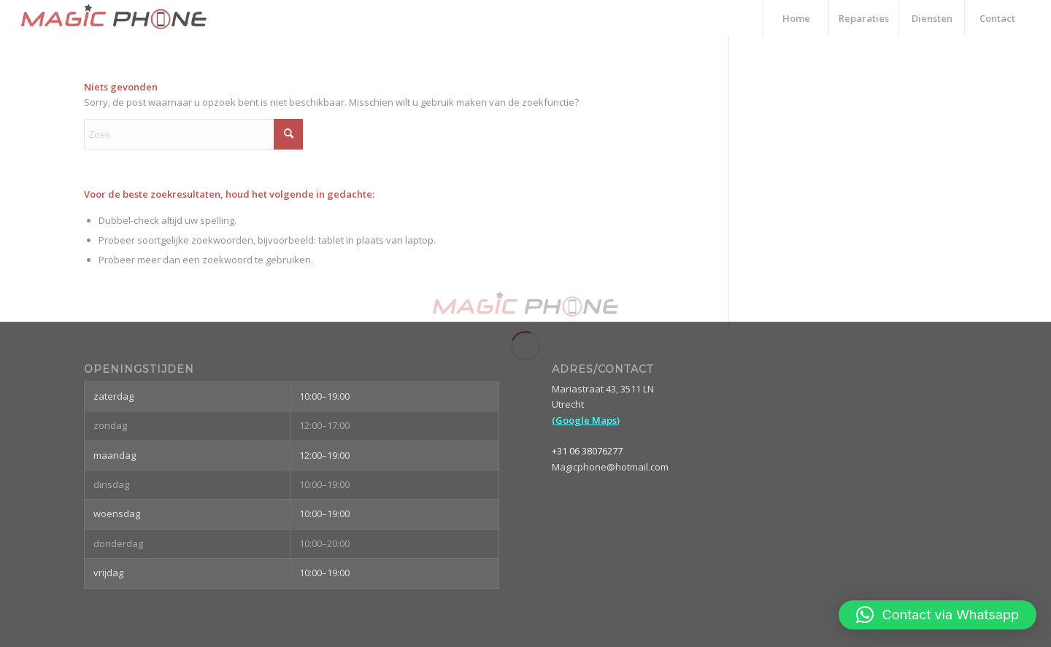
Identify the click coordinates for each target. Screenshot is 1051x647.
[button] (937, 614)
